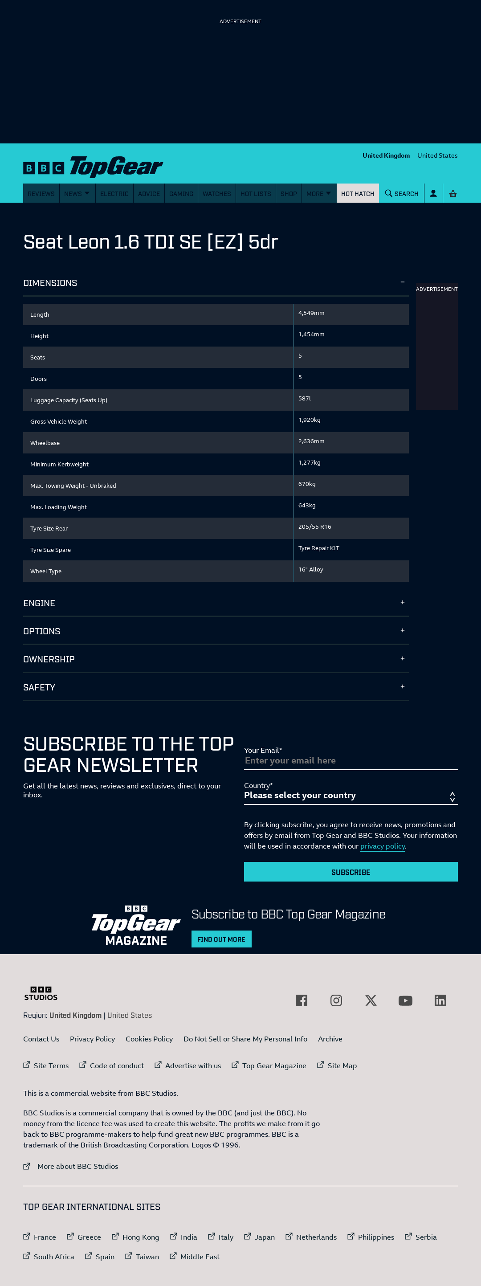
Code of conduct (117, 1065)
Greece (89, 1237)
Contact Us (41, 1038)
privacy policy (382, 846)
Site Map (342, 1065)
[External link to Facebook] (301, 1000)
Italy (226, 1237)
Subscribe (351, 871)
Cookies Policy (149, 1038)
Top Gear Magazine (274, 1065)
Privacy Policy (92, 1038)
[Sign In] (433, 193)
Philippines (376, 1237)
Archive (330, 1038)
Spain (105, 1256)
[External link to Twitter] (371, 1000)
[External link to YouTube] (405, 1000)
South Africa (54, 1256)
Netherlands (316, 1237)
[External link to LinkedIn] (440, 1000)
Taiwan (147, 1256)
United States (437, 155)
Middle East (200, 1256)
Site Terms (51, 1065)
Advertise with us (193, 1065)
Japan (265, 1237)
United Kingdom (386, 155)
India (189, 1237)
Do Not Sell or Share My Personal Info (245, 1038)
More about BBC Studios (70, 1166)
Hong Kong (140, 1237)
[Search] (402, 193)
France (45, 1237)
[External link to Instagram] (336, 1000)
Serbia (426, 1237)
